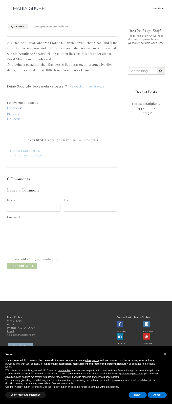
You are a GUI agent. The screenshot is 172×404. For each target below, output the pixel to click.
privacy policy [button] (92, 360)
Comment (13, 217)
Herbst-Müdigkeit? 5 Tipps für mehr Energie (146, 108)
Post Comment (22, 266)
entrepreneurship (45, 26)
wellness (63, 26)
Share (18, 26)
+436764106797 (25, 327)
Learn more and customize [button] (25, 394)
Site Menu (158, 8)
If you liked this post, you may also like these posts (62, 140)
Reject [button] (137, 394)
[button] (165, 354)
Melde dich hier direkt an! (88, 86)
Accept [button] (157, 394)
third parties (64, 370)
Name (11, 200)
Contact (20, 345)
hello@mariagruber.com (21, 334)
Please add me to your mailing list (35, 259)
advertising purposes (132, 373)
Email (68, 200)
